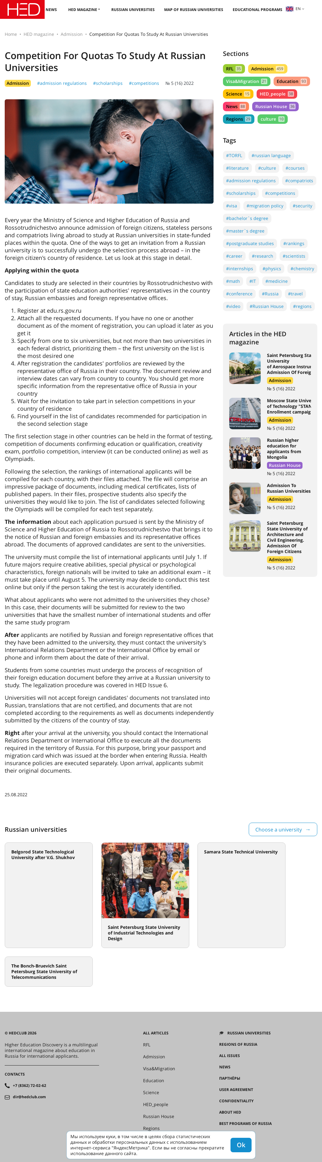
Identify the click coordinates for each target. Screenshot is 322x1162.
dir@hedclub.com (29, 1096)
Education (292, 81)
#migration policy (265, 206)
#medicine (276, 281)
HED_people (277, 94)
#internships (239, 268)
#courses (295, 168)
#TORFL (234, 155)
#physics (272, 268)
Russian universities (133, 9)
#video (233, 306)
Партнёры (229, 1078)
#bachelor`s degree (247, 218)
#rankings (293, 243)
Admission (72, 34)
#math (233, 281)
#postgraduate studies (250, 243)
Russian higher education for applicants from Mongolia (284, 448)
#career (234, 256)
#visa (231, 206)
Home (11, 34)
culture (272, 119)
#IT (252, 281)
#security (302, 206)
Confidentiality (236, 1101)
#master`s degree (245, 231)
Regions (238, 119)
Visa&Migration (246, 81)
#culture (267, 168)
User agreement (236, 1089)
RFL (234, 69)
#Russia (270, 294)
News (51, 9)
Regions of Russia (238, 1044)
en (293, 8)
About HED (230, 1112)
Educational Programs (257, 9)
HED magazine (82, 9)
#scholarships (108, 83)
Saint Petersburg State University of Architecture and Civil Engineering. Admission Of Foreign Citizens (287, 537)
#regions (302, 306)
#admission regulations (62, 83)
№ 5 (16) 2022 (179, 83)
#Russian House (267, 306)
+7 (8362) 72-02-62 (29, 1085)
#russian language (271, 155)
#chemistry (302, 268)
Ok (241, 1145)
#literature (237, 168)
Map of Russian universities (193, 9)
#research (262, 256)
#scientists (294, 256)
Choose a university (278, 829)
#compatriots (299, 181)
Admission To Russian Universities (289, 488)
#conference (239, 294)
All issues (229, 1055)
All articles (156, 1033)
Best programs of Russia (245, 1123)
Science (238, 94)
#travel (295, 294)
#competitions (144, 83)
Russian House (275, 106)
